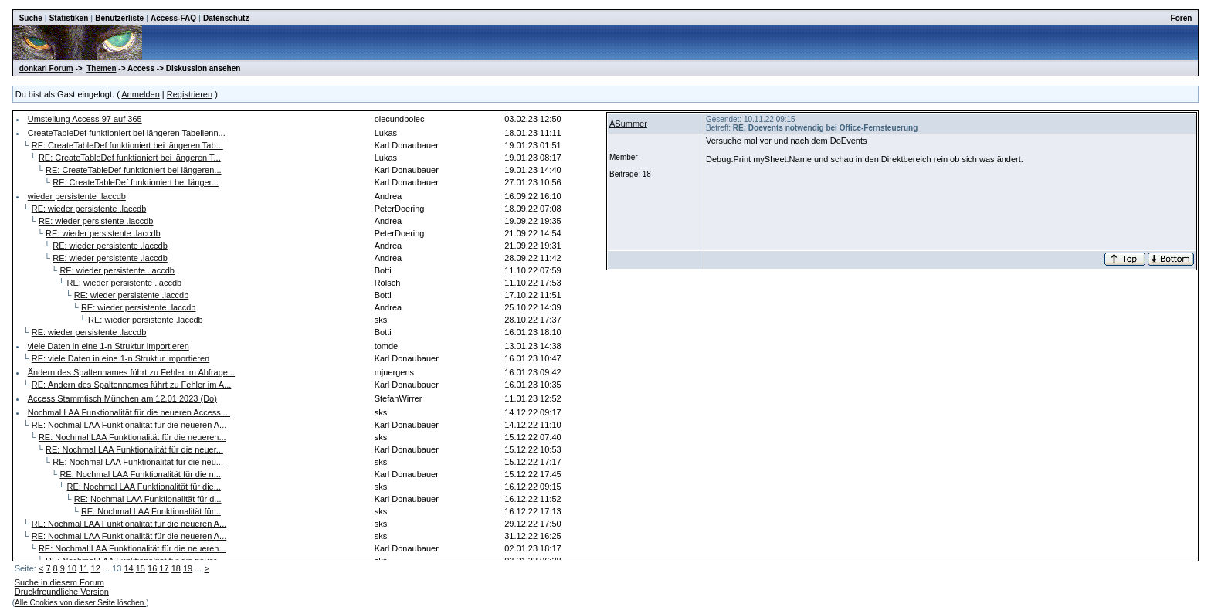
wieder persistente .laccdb (77, 196)
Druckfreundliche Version (62, 591)
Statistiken (69, 18)
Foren (1181, 18)
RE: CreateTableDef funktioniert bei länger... (136, 182)
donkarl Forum (46, 68)
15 (140, 568)
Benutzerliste (119, 18)
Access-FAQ (173, 18)
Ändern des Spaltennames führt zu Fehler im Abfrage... (131, 372)
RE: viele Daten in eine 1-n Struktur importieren (121, 358)
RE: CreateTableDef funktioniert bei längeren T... (130, 157)
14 (128, 568)
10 (71, 568)
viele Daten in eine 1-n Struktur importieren (108, 346)
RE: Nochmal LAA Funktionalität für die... (144, 486)
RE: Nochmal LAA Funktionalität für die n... (140, 474)
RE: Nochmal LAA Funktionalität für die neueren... (132, 437)
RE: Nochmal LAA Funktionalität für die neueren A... (129, 424)
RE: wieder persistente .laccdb (89, 208)
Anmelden (140, 94)
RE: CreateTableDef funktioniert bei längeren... (133, 170)
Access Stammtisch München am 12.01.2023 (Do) (122, 398)
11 (83, 568)
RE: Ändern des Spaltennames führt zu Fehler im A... (132, 384)
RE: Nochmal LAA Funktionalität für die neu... (138, 461)
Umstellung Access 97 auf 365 (85, 119)
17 (163, 568)
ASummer (628, 123)
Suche (30, 18)
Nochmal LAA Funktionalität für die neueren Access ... (129, 412)
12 (95, 568)
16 (152, 568)
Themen (101, 68)
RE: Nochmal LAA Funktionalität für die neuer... (134, 449)
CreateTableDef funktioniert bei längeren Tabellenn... (127, 132)
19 (187, 568)
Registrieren (189, 94)
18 (176, 568)
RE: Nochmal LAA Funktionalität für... (151, 511)
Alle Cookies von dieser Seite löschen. (80, 603)
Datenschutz (226, 18)
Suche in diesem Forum (59, 582)
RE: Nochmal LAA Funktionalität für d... (148, 499)
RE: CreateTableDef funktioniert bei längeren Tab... (127, 145)
